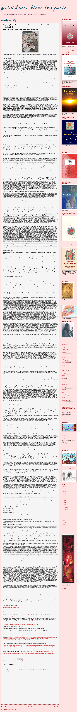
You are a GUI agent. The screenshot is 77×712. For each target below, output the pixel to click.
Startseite (30, 707)
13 (3, 653)
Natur (62, 380)
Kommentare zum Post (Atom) (10, 709)
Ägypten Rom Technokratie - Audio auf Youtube (11, 607)
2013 (64, 529)
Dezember (65, 496)
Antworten (7, 671)
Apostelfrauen (64, 344)
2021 (64, 495)
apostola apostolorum (65, 346)
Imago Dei (63, 365)
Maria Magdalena (64, 370)
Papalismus (17, 660)
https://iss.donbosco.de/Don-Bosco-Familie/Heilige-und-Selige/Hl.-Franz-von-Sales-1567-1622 (19, 632)
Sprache (63, 397)
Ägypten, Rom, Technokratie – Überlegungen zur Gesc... (70, 511)
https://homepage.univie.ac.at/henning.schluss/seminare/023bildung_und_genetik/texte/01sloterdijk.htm (21, 624)
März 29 (66, 507)
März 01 (66, 514)
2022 (64, 493)
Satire (63, 392)
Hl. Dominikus (64, 360)
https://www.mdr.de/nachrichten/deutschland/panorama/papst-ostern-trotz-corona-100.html (19, 635)
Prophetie (63, 389)
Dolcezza (63, 354)
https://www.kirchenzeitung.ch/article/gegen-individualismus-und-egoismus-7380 (18, 638)
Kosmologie (64, 368)
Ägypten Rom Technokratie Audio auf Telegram (11, 609)
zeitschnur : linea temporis (34, 8)
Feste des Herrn (64, 355)
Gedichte (63, 357)
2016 (64, 524)
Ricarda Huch (64, 390)
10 (3, 643)
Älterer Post (56, 707)
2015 (64, 526)
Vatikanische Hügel (65, 400)
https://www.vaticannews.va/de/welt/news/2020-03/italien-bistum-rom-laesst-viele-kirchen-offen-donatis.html (22, 650)
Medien (63, 373)
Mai (64, 502)
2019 (64, 518)
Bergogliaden (7, 660)
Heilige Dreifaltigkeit (65, 359)
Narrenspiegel (12, 660)
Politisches (63, 387)
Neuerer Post (4, 707)
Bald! (62, 347)
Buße (62, 350)
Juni (64, 500)
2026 (64, 486)
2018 (64, 520)
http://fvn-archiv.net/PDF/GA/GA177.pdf (44, 614)
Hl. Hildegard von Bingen (66, 362)
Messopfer (63, 375)
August (65, 498)
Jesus (62, 367)
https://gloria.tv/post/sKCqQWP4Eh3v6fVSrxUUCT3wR (44, 651)
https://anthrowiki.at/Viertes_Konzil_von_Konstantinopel (32, 620)
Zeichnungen (64, 403)
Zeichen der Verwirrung (23, 660)
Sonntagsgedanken (65, 395)
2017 (64, 522)
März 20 (66, 509)
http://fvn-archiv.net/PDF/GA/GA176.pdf (28, 614)
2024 (64, 489)
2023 (64, 491)
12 (3, 648)
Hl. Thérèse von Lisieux (66, 363)
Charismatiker (64, 352)
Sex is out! (63, 394)
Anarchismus (64, 342)
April (65, 504)
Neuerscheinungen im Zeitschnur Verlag (68, 381)
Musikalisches (64, 376)
